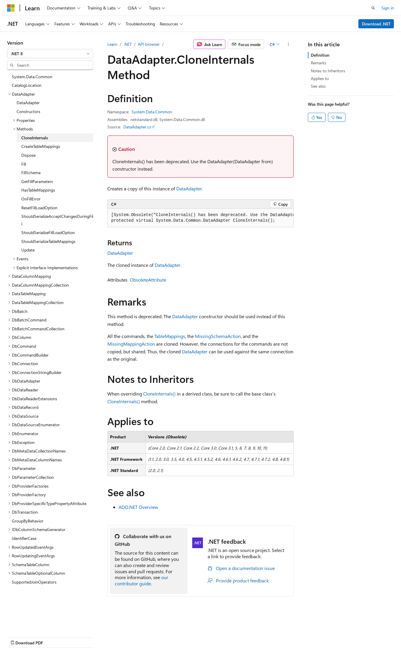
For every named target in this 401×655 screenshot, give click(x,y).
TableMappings (169, 336)
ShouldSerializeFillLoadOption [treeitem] (48, 232)
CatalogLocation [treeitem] (26, 85)
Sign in (387, 8)
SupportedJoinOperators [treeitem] (34, 582)
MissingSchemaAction (218, 336)
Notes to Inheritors (328, 70)
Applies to (320, 78)
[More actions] (288, 44)
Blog (81, 637)
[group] (200, 218)
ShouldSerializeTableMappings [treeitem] (48, 241)
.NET (128, 44)
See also (318, 86)
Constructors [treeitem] (28, 111)
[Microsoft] (11, 8)
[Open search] (373, 8)
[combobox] (50, 53)
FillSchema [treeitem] (31, 172)
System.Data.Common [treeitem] (32, 76)
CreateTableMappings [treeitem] (40, 146)
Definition (320, 55)
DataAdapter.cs (137, 127)
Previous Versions (53, 637)
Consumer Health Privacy (170, 637)
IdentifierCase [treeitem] (24, 538)
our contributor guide (141, 580)
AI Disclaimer (19, 637)
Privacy (129, 637)
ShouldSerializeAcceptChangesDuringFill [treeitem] (57, 220)
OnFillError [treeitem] (31, 199)
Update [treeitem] (28, 250)
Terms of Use (216, 637)
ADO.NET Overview (138, 507)
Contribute (106, 637)
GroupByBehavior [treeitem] (27, 521)
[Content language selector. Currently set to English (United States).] (34, 623)
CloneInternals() (159, 394)
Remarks (318, 63)
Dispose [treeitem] (28, 155)
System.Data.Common (152, 112)
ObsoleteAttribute (148, 280)
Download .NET (376, 24)
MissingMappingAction (131, 344)
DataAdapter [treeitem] (28, 102)
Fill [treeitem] (23, 164)
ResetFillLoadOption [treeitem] (39, 207)
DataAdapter (189, 188)
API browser (149, 44)
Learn (112, 44)
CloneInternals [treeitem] (34, 138)
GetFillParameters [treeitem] (37, 181)
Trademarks (245, 637)
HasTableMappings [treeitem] (38, 190)
